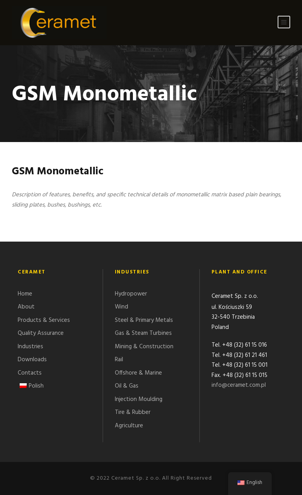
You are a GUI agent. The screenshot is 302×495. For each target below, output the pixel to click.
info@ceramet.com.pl (239, 386)
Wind (121, 307)
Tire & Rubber (133, 412)
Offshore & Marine (138, 373)
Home (25, 294)
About (26, 307)
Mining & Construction (144, 346)
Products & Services (44, 320)
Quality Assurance (41, 333)
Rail (119, 359)
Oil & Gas (126, 386)
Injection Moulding (138, 399)
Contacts (30, 373)
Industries (30, 346)
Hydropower (131, 294)
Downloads (32, 359)
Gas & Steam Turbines (143, 333)
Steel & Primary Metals (144, 320)
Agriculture (129, 425)
